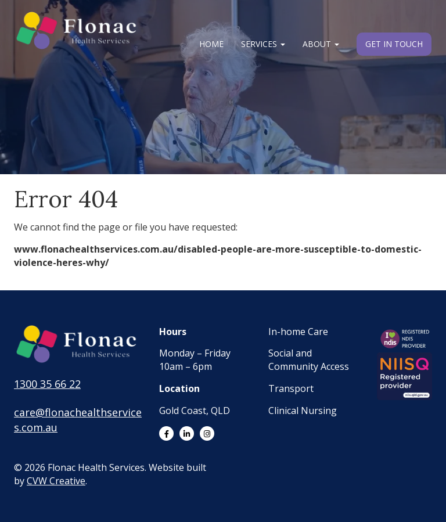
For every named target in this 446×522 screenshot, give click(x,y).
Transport (291, 388)
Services (263, 43)
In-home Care (298, 331)
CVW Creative (56, 480)
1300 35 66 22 (47, 384)
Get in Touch (394, 43)
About (321, 43)
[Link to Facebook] (166, 433)
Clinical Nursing (302, 410)
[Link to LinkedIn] (186, 433)
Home (211, 43)
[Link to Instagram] (207, 433)
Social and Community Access (308, 360)
